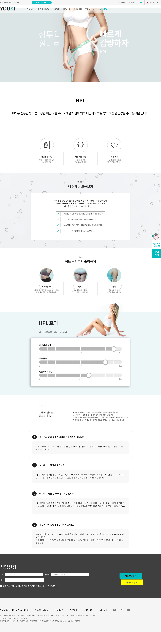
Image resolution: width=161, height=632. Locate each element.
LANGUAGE (152, 2)
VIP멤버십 (89, 9)
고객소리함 (87, 609)
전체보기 (30, 9)
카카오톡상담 (132, 582)
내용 (1, 579)
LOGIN (131, 2)
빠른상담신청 (130, 575)
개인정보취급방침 (41, 609)
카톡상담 (78, 9)
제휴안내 (73, 609)
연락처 (47, 574)
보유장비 (56, 9)
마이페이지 (121, 2)
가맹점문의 (59, 609)
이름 (1, 574)
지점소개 (67, 9)
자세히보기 (51, 586)
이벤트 (140, 2)
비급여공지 (103, 609)
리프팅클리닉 (43, 9)
